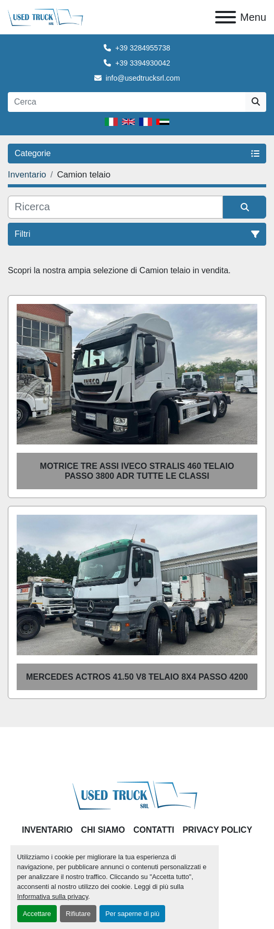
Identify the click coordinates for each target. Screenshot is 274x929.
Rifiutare (78, 914)
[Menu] (225, 17)
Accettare (37, 914)
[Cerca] (115, 207)
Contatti (154, 829)
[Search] (126, 102)
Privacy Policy (217, 829)
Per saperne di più (132, 914)
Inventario (47, 829)
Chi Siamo (102, 829)
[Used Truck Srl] (137, 795)
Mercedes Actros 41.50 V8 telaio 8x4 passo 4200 (137, 676)
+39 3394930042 (142, 63)
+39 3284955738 (142, 48)
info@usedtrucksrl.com (143, 78)
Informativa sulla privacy (52, 896)
